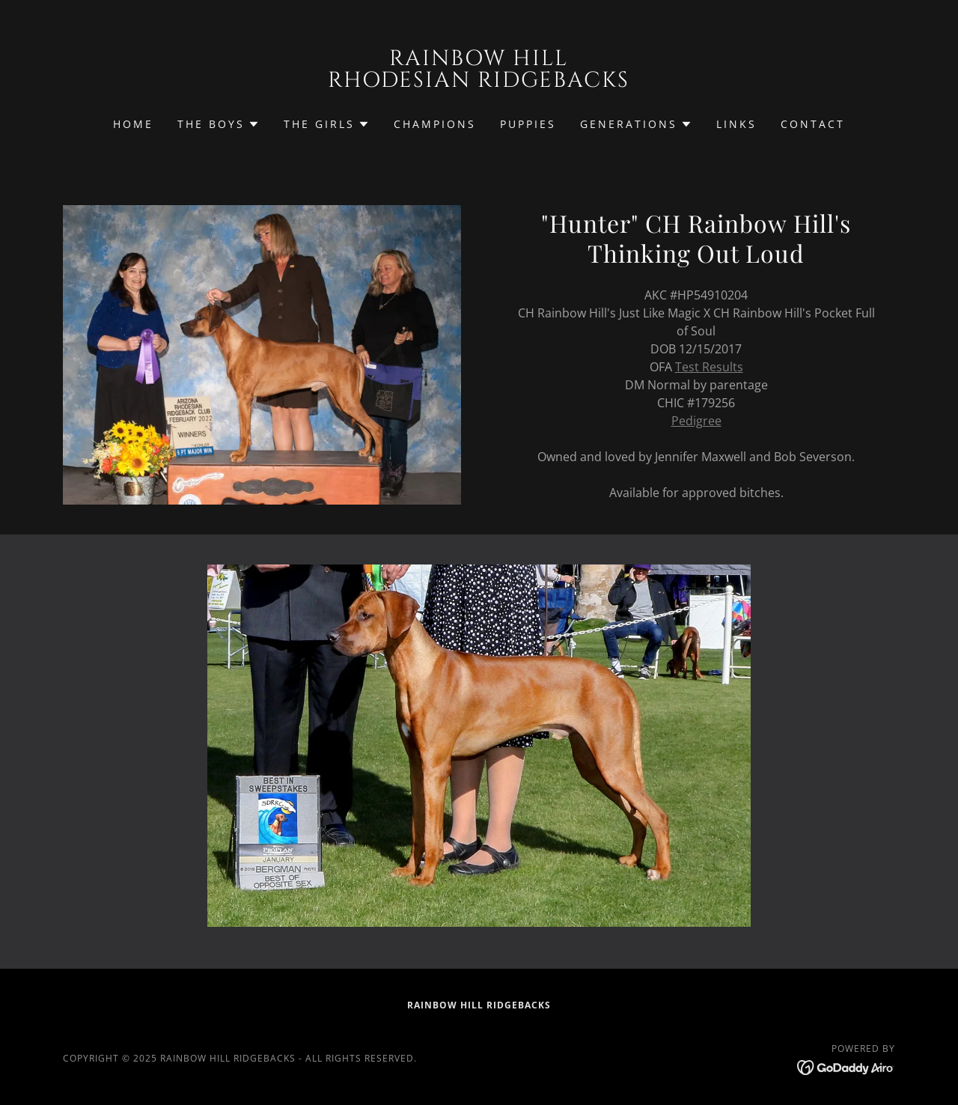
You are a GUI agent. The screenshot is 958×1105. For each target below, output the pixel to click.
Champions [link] (435, 124)
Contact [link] (813, 124)
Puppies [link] (528, 124)
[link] (479, 82)
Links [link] (736, 124)
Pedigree (696, 421)
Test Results (709, 367)
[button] (218, 124)
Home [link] (133, 124)
